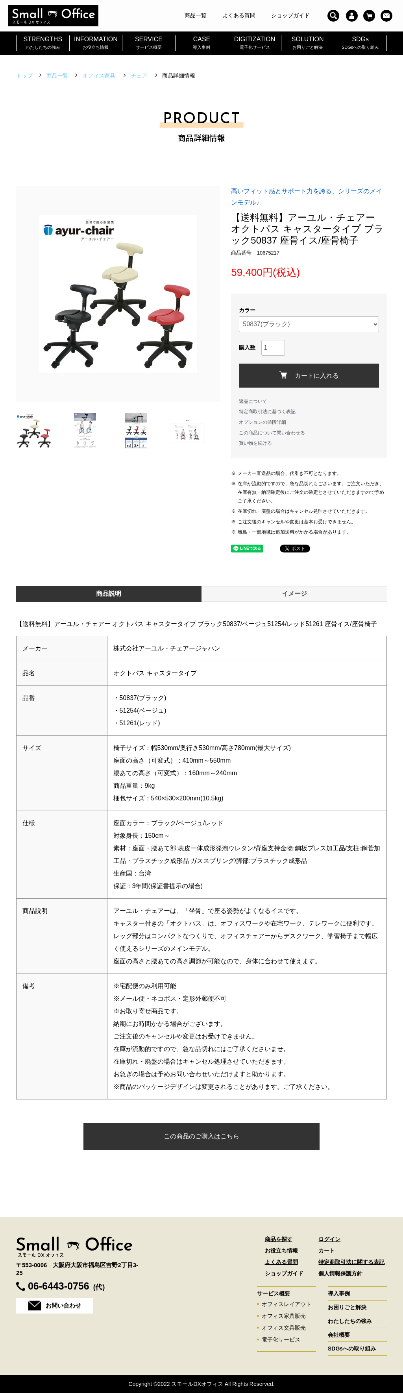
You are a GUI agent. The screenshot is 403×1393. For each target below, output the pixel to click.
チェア (140, 75)
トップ (24, 75)
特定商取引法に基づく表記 (267, 411)
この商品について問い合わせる (272, 433)
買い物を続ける (255, 443)
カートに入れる (309, 375)
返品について (253, 401)
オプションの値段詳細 (262, 422)
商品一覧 (57, 75)
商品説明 (108, 593)
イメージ (294, 593)
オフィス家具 (99, 75)
